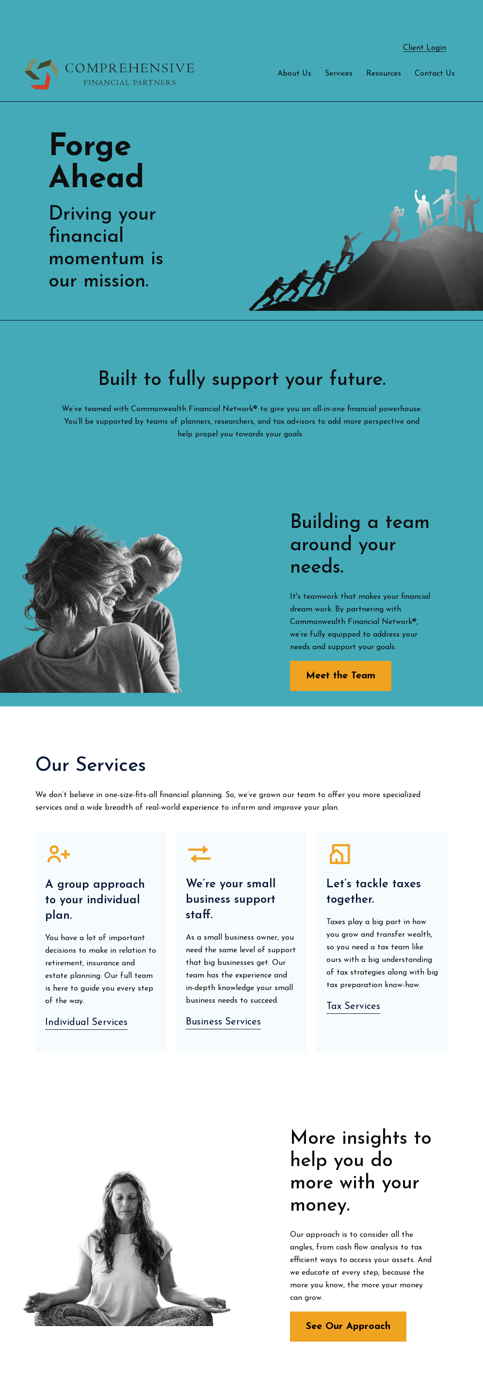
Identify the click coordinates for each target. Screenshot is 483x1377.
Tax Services (353, 978)
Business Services (223, 993)
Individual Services (86, 993)
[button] (294, 45)
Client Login (424, 19)
